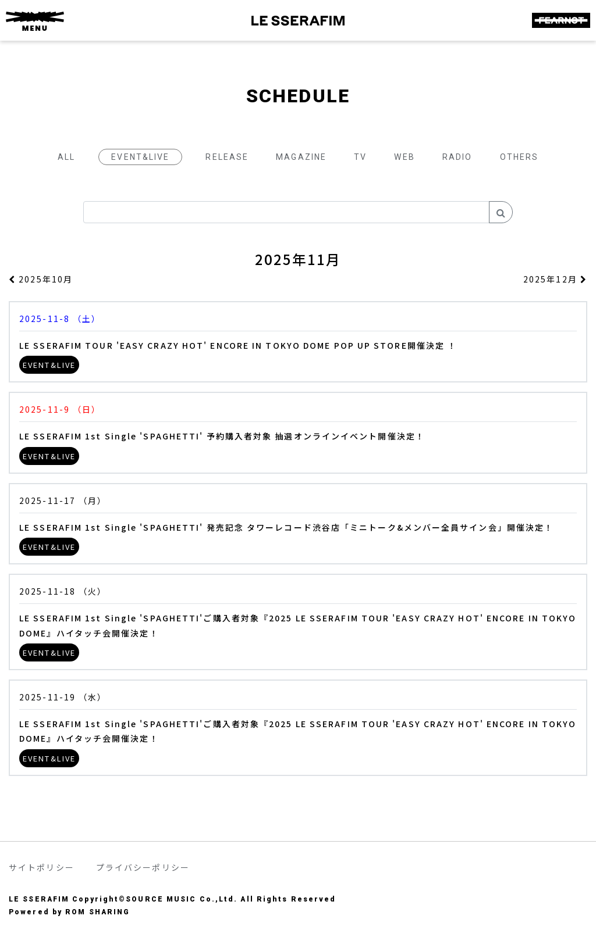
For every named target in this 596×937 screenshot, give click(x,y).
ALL (66, 157)
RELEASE (227, 157)
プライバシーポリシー (143, 867)
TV (360, 157)
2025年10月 (41, 279)
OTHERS (519, 157)
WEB (404, 157)
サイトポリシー (41, 867)
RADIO (457, 157)
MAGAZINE (301, 157)
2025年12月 (555, 279)
